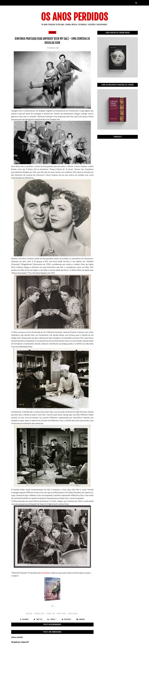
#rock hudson (73, 613)
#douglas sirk (39, 613)
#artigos (29, 613)
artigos (52, 32)
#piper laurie (61, 613)
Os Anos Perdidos (74, 17)
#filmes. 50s (50, 613)
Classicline (45, 573)
